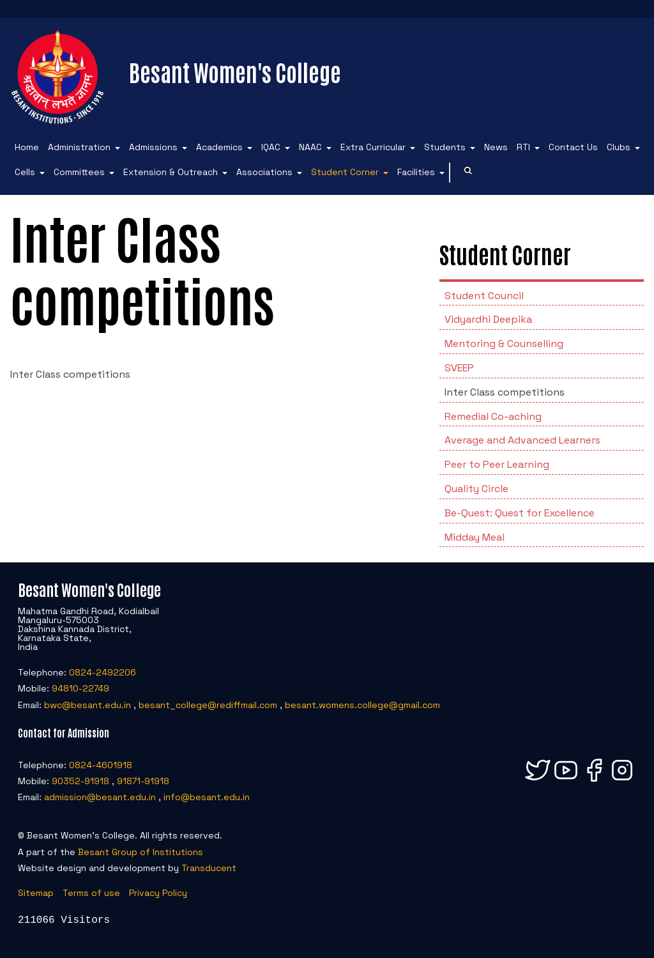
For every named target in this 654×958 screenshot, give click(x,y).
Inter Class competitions (505, 392)
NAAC (310, 147)
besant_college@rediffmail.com (208, 705)
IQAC (270, 147)
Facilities (416, 172)
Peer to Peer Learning (497, 464)
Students (445, 147)
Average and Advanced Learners (522, 440)
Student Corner (345, 172)
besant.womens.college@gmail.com (362, 705)
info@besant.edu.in (207, 797)
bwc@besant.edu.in (87, 705)
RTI (523, 147)
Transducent (208, 868)
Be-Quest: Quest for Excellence (520, 513)
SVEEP (459, 368)
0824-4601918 (100, 765)
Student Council (484, 295)
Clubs (618, 147)
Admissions (153, 147)
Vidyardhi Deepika (488, 319)
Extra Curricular (373, 147)
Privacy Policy (158, 893)
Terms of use (91, 893)
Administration (79, 147)
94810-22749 (80, 688)
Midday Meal (475, 537)
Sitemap (36, 893)
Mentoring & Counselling (504, 343)
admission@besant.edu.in (100, 797)
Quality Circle (476, 488)
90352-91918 (80, 781)
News (496, 147)
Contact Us (573, 147)
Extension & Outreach (170, 172)
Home (27, 147)
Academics (219, 147)
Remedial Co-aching (493, 416)
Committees (79, 172)
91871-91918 (143, 781)
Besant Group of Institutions (140, 852)
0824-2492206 (102, 672)
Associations (264, 172)
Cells (25, 172)
